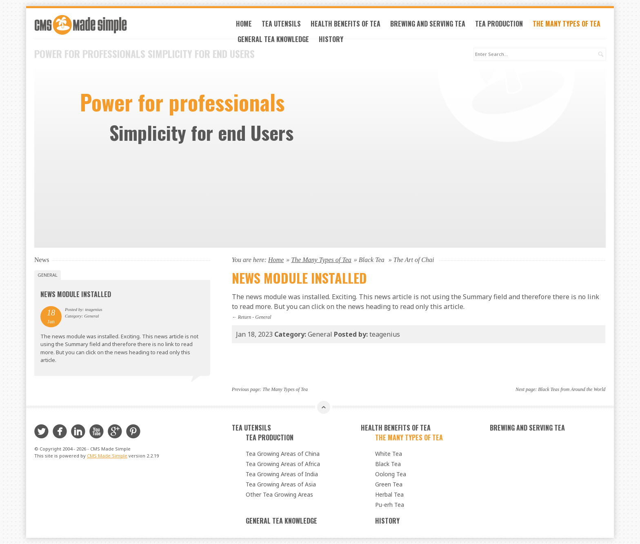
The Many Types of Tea (566, 24)
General (263, 317)
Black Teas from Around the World (571, 389)
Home (244, 24)
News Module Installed (75, 294)
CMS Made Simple (107, 456)
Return (244, 317)
